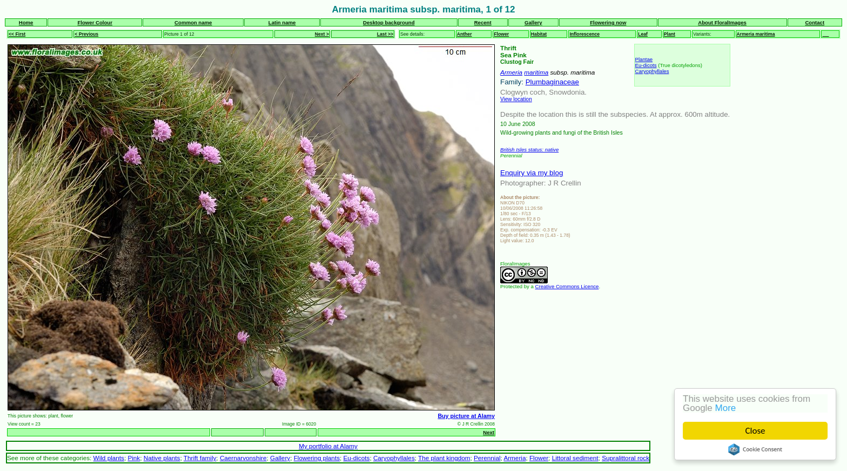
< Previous (86, 34)
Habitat (539, 34)
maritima (536, 72)
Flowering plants (317, 457)
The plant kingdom (444, 457)
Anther (464, 34)
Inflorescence (584, 34)
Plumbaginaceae (552, 82)
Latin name (282, 22)
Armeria (511, 72)
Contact (814, 22)
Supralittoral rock (625, 457)
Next (488, 432)
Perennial (487, 457)
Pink (133, 457)
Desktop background (388, 22)
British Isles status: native (529, 149)
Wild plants (108, 457)
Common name (193, 22)
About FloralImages (722, 22)
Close (755, 430)
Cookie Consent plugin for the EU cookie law (755, 449)
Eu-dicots (646, 65)
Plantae (644, 59)
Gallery (533, 22)
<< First (17, 34)
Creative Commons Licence (567, 286)
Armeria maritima (756, 34)
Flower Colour (94, 22)
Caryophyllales (652, 71)
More (725, 408)
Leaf (643, 34)
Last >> (385, 34)
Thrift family (200, 457)
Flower (501, 34)
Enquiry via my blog (531, 173)
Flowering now (608, 22)
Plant (669, 34)
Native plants (162, 457)
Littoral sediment (575, 457)
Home (26, 22)
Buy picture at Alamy (466, 416)
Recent (483, 22)
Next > (322, 34)
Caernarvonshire (243, 457)
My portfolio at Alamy (328, 445)
